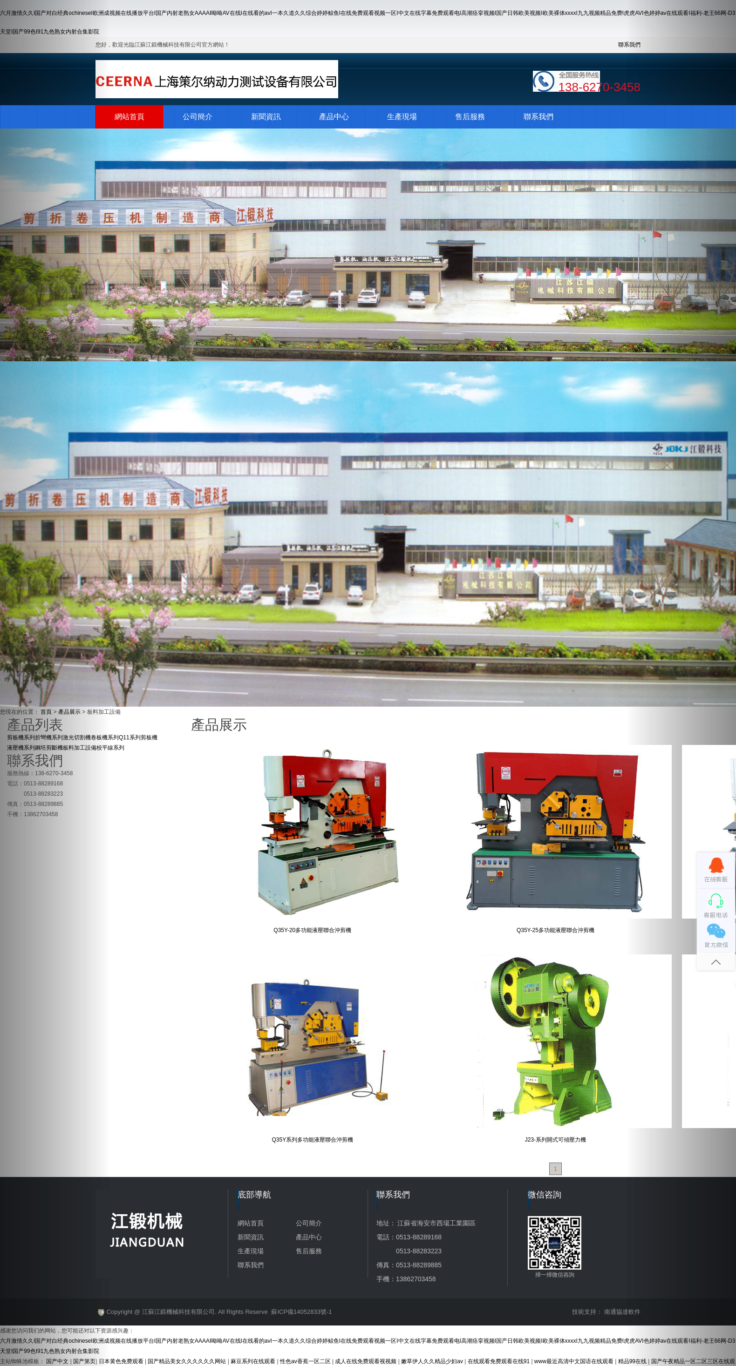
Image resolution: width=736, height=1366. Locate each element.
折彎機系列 (49, 737)
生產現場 (402, 117)
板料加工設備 (79, 747)
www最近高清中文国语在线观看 (574, 1361)
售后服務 (470, 117)
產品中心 (334, 117)
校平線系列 (110, 747)
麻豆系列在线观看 (254, 1361)
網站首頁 (129, 117)
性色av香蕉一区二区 (306, 1361)
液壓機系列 (21, 747)
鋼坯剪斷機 (49, 747)
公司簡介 (197, 117)
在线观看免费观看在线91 (500, 1361)
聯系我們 (538, 117)
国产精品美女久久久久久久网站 (187, 1361)
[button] (55, 683)
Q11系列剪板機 (138, 737)
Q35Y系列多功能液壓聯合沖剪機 (312, 1139)
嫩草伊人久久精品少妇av (432, 1361)
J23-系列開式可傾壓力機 (555, 1139)
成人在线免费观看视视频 (366, 1361)
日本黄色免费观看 (122, 1361)
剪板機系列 (21, 737)
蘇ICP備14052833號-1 (301, 1311)
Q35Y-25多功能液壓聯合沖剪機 (555, 930)
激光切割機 (77, 737)
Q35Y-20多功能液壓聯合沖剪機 (312, 930)
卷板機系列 (105, 737)
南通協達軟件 (622, 1311)
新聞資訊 (266, 117)
